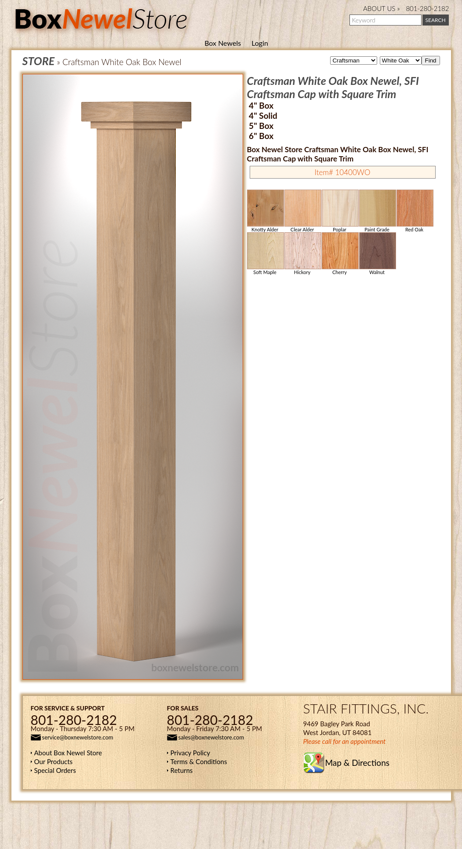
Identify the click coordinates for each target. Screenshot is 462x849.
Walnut (377, 253)
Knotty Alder (265, 211)
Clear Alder (302, 211)
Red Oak (415, 211)
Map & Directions (357, 763)
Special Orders (55, 770)
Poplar (340, 211)
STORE (38, 60)
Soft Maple (265, 253)
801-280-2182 (427, 8)
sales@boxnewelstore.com (211, 737)
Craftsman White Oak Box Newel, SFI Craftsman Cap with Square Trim (333, 87)
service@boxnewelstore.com (77, 737)
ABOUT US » (381, 8)
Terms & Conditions (199, 761)
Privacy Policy (190, 753)
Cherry (340, 253)
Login (259, 43)
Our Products (53, 761)
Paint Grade (377, 211)
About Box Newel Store (68, 753)
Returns (182, 770)
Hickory (302, 253)
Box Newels (222, 43)
